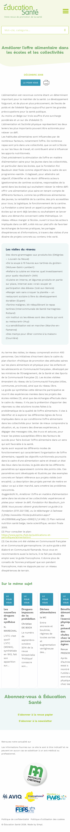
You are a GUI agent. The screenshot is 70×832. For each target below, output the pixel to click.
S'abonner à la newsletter (35, 720)
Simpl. (40, 824)
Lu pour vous (30, 82)
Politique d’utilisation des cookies (48, 819)
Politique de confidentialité (15, 819)
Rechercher (68, 30)
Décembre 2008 (33, 74)
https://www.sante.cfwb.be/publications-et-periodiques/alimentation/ (26, 536)
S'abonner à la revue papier (35, 714)
